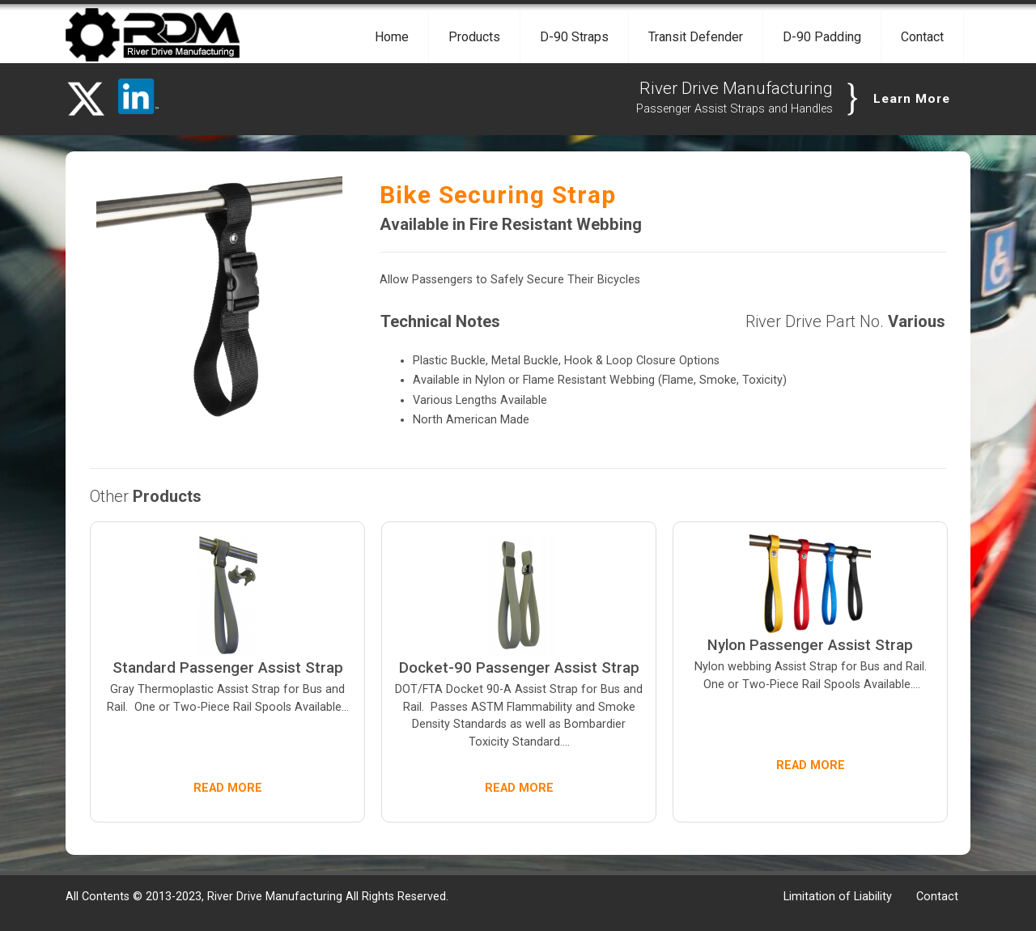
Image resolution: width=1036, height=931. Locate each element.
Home (392, 37)
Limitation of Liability (837, 896)
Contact (922, 37)
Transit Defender (695, 37)
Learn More (911, 98)
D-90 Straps (574, 37)
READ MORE (227, 788)
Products (474, 37)
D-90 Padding (822, 37)
